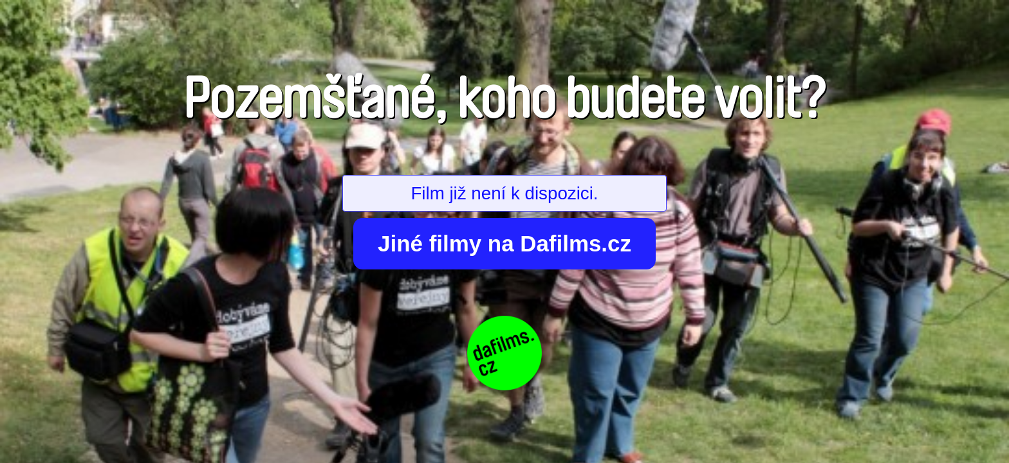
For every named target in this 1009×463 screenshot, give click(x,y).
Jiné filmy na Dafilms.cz (504, 243)
